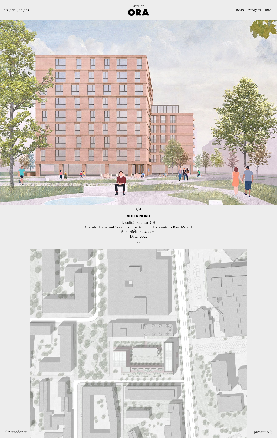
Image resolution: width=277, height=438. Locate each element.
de (14, 10)
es (27, 10)
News (240, 10)
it (20, 10)
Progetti (254, 10)
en (6, 10)
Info (268, 10)
